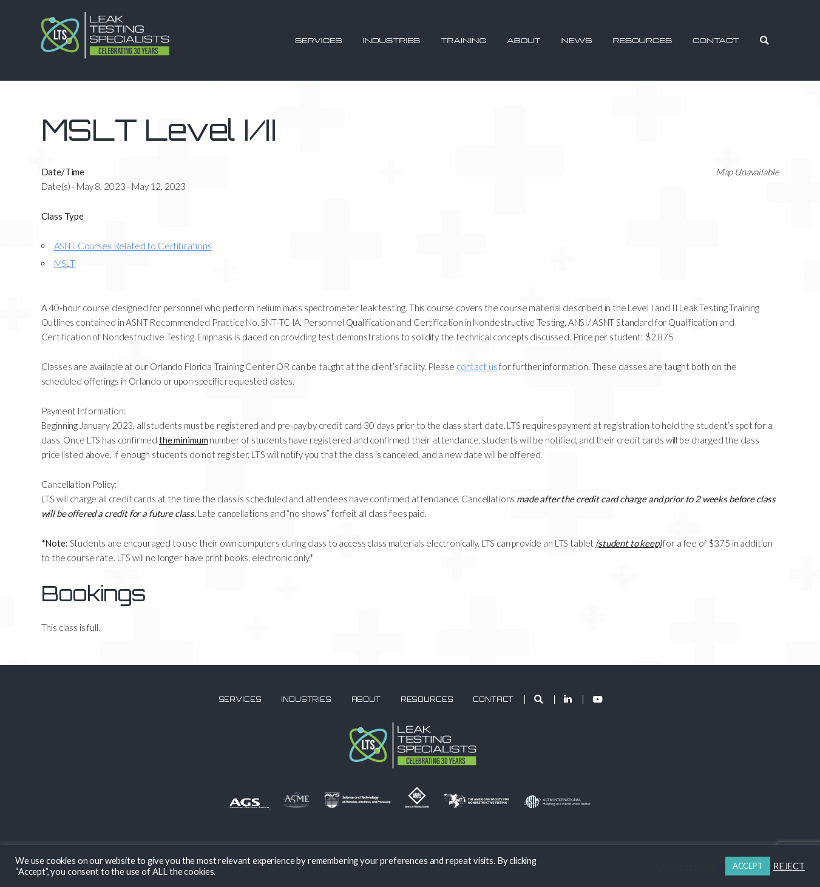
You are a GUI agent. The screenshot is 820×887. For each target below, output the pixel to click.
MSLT (64, 263)
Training (463, 40)
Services (318, 40)
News (576, 40)
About (523, 40)
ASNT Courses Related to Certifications (133, 245)
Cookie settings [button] (686, 866)
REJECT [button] (789, 866)
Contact (716, 40)
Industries (392, 40)
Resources (642, 40)
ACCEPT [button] (748, 866)
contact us (477, 366)
